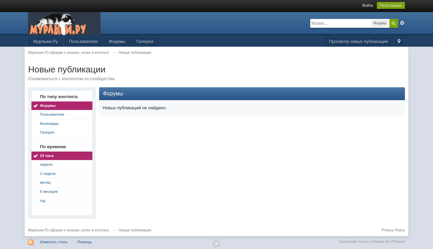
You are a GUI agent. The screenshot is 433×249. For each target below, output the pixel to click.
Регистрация (391, 5)
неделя (46, 164)
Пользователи (83, 41)
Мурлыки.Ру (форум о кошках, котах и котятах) (68, 230)
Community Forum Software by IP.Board (372, 242)
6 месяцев (49, 191)
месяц (45, 182)
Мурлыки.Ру (45, 41)
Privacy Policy (393, 230)
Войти (367, 5)
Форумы (117, 41)
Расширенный (402, 23)
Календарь (49, 123)
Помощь (84, 242)
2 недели (47, 174)
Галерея (145, 41)
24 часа (46, 156)
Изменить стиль (54, 242)
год (42, 201)
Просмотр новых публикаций (358, 41)
